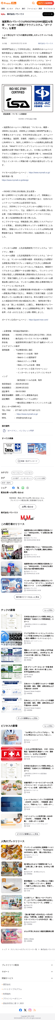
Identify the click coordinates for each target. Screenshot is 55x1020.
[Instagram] (30, 1010)
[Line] (23, 488)
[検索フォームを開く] (33, 3)
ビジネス (28, 473)
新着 (3, 9)
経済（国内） (7, 483)
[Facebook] (13, 488)
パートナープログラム (12, 989)
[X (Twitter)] (18, 488)
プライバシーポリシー (12, 999)
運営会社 (6, 984)
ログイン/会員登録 (45, 3)
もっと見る (48, 610)
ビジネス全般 (40, 478)
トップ (4, 949)
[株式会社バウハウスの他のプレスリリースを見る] (48, 14)
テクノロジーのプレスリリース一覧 (24, 949)
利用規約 (6, 994)
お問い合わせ (27, 507)
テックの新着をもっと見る (27, 718)
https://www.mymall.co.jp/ (39, 173)
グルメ (17, 9)
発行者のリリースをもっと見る (27, 597)
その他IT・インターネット (22, 478)
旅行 (23, 9)
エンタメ (10, 9)
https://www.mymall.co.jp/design (15, 180)
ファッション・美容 (34, 9)
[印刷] (27, 488)
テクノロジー (17, 473)
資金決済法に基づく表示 (13, 1003)
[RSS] (34, 1010)
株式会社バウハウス (45, 43)
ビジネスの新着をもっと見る (27, 834)
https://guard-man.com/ (38, 320)
